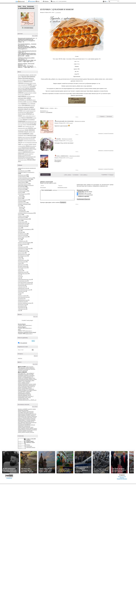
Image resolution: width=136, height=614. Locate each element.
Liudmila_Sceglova (26, 376)
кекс (25, 98)
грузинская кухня (22, 226)
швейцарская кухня (22, 273)
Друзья (24, 6)
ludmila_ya (20, 378)
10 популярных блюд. (23, 74)
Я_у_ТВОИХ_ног (32, 400)
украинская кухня (22, 225)
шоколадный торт (30, 156)
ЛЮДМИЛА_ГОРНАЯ (30, 425)
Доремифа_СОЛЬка (27, 387)
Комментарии (30, 6)
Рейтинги (46, 1)
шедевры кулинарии (23, 204)
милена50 (28, 391)
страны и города (22, 216)
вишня (26, 81)
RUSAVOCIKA (30, 411)
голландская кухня (22, 281)
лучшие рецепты (22, 176)
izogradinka (32, 375)
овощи (33, 109)
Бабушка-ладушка (30, 418)
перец (19, 114)
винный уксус (20, 81)
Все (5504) (34, 406)
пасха (31, 112)
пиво (33, 114)
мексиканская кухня (23, 254)
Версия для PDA (122, 476)
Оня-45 (29, 395)
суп (31, 137)
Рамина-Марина (22, 429)
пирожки (29, 118)
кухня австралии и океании (24, 282)
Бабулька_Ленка (22, 418)
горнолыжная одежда (28, 83)
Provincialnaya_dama (29, 380)
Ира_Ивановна (21, 368)
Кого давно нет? (22, 373)
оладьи (24, 110)
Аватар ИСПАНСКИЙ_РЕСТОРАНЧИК (27, 18)
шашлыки (26, 153)
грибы (30, 85)
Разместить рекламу (122, 478)
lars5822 (28, 415)
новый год (27, 109)
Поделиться (109, 116)
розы (19, 124)
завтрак (27, 88)
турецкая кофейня (21, 146)
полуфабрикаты (23, 211)
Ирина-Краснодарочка (31, 422)
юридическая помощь (22, 159)
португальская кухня (30, 121)
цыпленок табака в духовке (30, 149)
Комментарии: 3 (28, 325)
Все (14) (35, 316)
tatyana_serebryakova (23, 384)
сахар (26, 130)
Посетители (29, 446)
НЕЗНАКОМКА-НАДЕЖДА (24, 393)
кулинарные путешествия (24, 248)
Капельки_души (22, 423)
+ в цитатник (58, 12)
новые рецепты (22, 182)
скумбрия (25, 133)
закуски (20, 238)
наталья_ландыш (30, 432)
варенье (31, 78)
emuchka (31, 366)
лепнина (19, 105)
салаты (30, 128)
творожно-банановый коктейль (29, 140)
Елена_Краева (21, 389)
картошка (20, 98)
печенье (29, 114)
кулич (19, 103)
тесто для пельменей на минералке (29, 142)
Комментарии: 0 (28, 330)
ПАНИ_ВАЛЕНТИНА (23, 396)
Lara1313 (30, 409)
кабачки (20, 93)
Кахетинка (31, 389)
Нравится (102, 116)
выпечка (20, 196)
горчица (34, 83)
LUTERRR (25, 378)
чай (19, 294)
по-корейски (31, 119)
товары (20, 258)
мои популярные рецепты (24, 179)
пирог (20, 116)
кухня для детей (22, 235)
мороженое (26, 107)
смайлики (54, 190)
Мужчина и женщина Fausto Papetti (27, 332)
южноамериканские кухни (24, 289)
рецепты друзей (22, 188)
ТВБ (27, 398)
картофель (22, 96)
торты (30, 144)
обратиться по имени (80, 121)
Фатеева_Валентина (23, 400)
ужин (19, 310)
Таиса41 (20, 431)
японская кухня (21, 261)
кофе (24, 101)
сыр (34, 137)
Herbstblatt (20, 375)
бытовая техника (22, 266)
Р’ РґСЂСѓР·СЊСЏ (28, 27)
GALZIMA (31, 374)
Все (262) (35, 364)
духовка (32, 86)
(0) (36, 38)
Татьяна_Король (22, 398)
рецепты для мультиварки (24, 242)
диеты (19, 227)
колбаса (29, 100)
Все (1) (35, 355)
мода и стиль (21, 253)
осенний (27, 110)
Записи (19, 6)
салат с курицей (25, 126)
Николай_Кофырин (22, 395)
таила (29, 397)
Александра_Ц (31, 385)
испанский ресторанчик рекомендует (27, 168)
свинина (32, 130)
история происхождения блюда (29, 91)
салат (20, 126)
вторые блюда (21, 222)
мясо (32, 107)
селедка (21, 132)
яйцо (19, 161)
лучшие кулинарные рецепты (25, 178)
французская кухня (22, 199)
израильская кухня (22, 223)
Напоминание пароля (62, 187)
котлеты (20, 101)
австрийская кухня (22, 251)
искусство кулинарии (23, 219)
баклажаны (31, 76)
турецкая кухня (21, 286)
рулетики (29, 124)
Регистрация (32, 1)
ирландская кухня (22, 260)
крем (35, 101)
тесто (20, 142)
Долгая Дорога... (22, 326)
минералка (32, 105)
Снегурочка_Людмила (31, 429)
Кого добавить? (30, 373)
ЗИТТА (27, 389)
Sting (19, 329)
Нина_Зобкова (21, 428)
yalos (25, 416)
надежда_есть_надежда (24, 392)
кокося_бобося (21, 432)
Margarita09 (21, 410)
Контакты (122, 477)
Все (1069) (34, 35)
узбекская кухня (22, 309)
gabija (19, 415)
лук (23, 105)
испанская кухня (22, 175)
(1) (24, 64)
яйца (33, 160)
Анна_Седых (33, 417)
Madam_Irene (31, 378)
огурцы (20, 110)
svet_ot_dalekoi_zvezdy (23, 383)
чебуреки (21, 150)
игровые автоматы (28, 90)
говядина (21, 83)
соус (34, 135)
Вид (106, 1)
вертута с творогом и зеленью (24, 80)
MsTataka (26, 379)
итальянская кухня (22, 194)
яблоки (29, 160)
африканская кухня (22, 288)
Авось (54, 1)
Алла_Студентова (22, 386)
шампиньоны (26, 152)
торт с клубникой (25, 144)
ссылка (70, 123)
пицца (25, 119)
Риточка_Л (30, 396)
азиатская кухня (22, 202)
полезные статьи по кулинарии (25, 213)
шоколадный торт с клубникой (24, 158)
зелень (20, 90)
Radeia (19, 381)
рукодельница (21, 285)
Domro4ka (26, 374)
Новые (111, 174)
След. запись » (83, 174)
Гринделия (20, 421)
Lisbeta (34, 409)
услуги (19, 276)
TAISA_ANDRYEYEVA (62, 156)
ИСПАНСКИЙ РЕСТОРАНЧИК (18, 8)
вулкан (30, 81)
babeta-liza (31, 368)
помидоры (22, 121)
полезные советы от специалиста (26, 172)
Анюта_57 (32, 386)
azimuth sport (33, 74)
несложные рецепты (23, 183)
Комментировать (45, 174)
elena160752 (29, 414)
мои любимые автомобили (24, 284)
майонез (27, 105)
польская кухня (21, 291)
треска (34, 144)
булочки (25, 78)
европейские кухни (22, 170)
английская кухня (22, 233)
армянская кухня (22, 272)
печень (24, 114)
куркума (28, 103)
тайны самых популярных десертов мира (26, 138)
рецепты (20, 358)
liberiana (20, 376)
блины (20, 78)
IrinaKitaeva (26, 375)
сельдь (26, 131)
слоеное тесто (22, 135)
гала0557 (24, 431)
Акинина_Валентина (23, 385)
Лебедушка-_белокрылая (24, 426)
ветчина (32, 80)
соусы (20, 137)
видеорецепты (21, 217)
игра (19, 245)
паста (28, 112)
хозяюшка (20, 201)
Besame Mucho (22, 324)
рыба (34, 124)
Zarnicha (31, 412)
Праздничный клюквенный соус (26, 38)
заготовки (20, 232)
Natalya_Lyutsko (33, 379)
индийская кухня (22, 301)
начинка (20, 109)
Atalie (27, 366)
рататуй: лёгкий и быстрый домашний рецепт (27, 122)
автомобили (21, 298)
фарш (28, 146)
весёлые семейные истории (25, 303)
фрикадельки (25, 147)
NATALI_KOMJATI (22, 411)
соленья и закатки (22, 295)
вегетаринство (21, 306)
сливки (31, 133)
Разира (35, 428)
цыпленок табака (21, 149)
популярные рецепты (23, 181)
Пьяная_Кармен (29, 428)
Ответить (100, 133)
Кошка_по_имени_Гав (23, 390)
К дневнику (76, 174)
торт (19, 144)
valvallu (27, 368)
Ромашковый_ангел (23, 397)
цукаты (51, 108)
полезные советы (22, 191)
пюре (35, 121)
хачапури (32, 147)
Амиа (28, 386)
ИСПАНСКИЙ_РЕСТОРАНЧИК (65, 121)
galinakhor (23, 415)
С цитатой (105, 133)
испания (20, 91)
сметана (30, 135)
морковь (20, 107)
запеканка (33, 88)
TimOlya (30, 384)
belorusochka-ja (21, 414)
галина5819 (21, 369)
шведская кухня (22, 264)
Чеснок (23, 76)
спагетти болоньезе (26, 137)
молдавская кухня (22, 255)
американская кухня (23, 300)
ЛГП (19, 391)
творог (20, 140)
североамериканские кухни (24, 279)
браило (20, 387)
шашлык (21, 153)
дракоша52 (25, 370)
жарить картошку (21, 88)
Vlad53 (34, 384)
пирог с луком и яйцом (27, 115)
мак (56, 108)
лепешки (32, 103)
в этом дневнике (23, 343)
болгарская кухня (22, 267)
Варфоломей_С (22, 420)
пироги (23, 118)
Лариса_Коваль (33, 390)
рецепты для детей (22, 236)
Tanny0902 (20, 412)
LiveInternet (20, 2)
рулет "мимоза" (23, 124)
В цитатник (110, 133)
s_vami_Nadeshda (26, 381)
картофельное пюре (31, 96)
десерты (20, 192)
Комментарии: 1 (28, 328)
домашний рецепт (25, 86)
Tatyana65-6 (26, 412)
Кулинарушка (27, 369)
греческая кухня (22, 247)
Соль (19, 76)
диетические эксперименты (24, 229)
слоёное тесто (22, 241)
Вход (38, 1)
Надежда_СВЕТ (29, 427)
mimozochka (21, 379)
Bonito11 (20, 409)
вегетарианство (22, 307)
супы (19, 275)
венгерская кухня (22, 304)
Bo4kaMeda (21, 374)
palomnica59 (21, 380)
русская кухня (21, 189)
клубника (21, 100)
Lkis (32, 376)
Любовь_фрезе (21, 427)
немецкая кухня (22, 250)
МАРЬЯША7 (23, 391)
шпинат (31, 158)
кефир (29, 98)
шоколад (21, 157)
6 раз (47, 110)
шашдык (33, 152)
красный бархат (30, 101)
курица (23, 103)
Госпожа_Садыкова (30, 420)
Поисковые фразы (30, 447)
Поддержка (103, 1)
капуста (27, 94)
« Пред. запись (67, 174)
